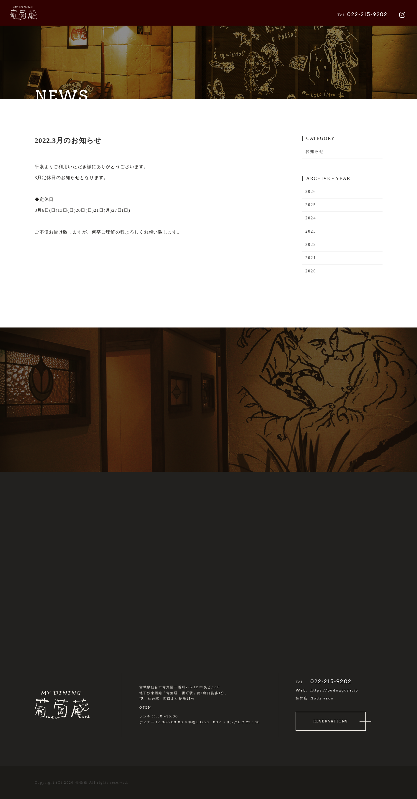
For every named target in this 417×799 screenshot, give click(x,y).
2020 (310, 271)
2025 (310, 205)
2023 (310, 231)
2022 (310, 244)
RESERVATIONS (330, 721)
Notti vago (322, 698)
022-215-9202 (362, 14)
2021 (310, 258)
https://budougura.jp (334, 690)
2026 (310, 191)
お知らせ (314, 151)
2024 (310, 218)
